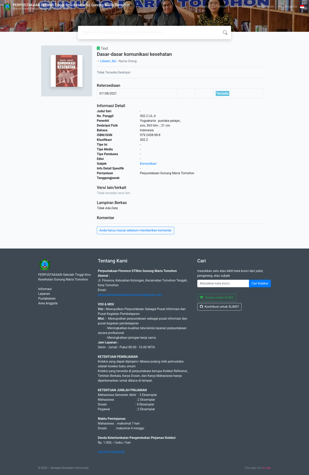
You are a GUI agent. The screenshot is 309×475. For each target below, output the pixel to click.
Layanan (44, 294)
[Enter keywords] (223, 283)
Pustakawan (265, 6)
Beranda (205, 6)
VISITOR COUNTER (111, 452)
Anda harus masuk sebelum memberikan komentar (135, 230)
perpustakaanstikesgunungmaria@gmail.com (130, 295)
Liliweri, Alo (108, 61)
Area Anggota (287, 6)
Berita (234, 6)
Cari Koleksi (260, 283)
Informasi (220, 6)
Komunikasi (148, 163)
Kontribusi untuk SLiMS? (219, 307)
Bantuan (248, 6)
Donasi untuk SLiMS (216, 297)
